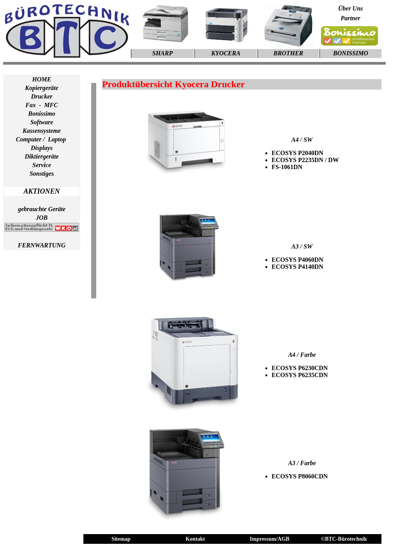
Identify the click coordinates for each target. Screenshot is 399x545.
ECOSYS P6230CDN (300, 368)
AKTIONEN (41, 191)
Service (41, 165)
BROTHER (288, 53)
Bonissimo (41, 113)
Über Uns (350, 8)
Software (41, 122)
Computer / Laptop (41, 139)
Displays (42, 148)
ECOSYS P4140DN (297, 266)
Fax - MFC (41, 105)
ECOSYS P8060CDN (300, 476)
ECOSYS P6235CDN (300, 375)
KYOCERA (225, 53)
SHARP (162, 53)
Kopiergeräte (41, 88)
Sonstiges (42, 173)
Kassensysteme (42, 130)
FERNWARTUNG (41, 245)
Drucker (41, 96)
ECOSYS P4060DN (297, 259)
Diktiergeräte (41, 156)
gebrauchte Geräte (41, 209)
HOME (41, 79)
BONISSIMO (350, 53)
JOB (42, 217)
